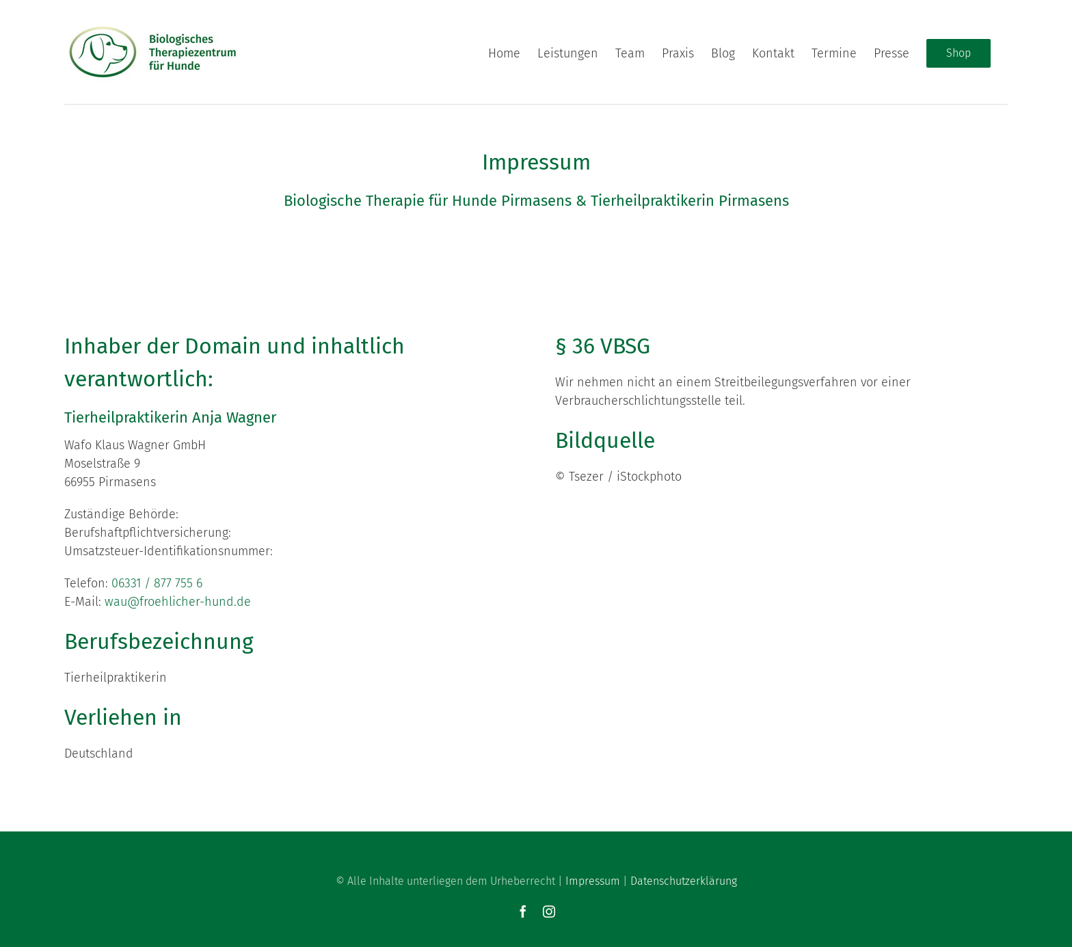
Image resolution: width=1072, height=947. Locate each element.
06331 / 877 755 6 (156, 582)
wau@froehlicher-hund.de (178, 601)
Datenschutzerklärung (683, 880)
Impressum (592, 880)
